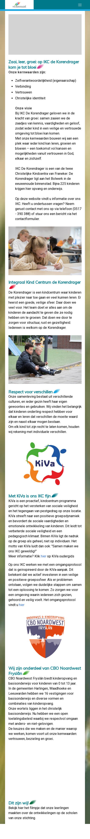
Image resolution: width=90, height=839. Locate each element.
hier (43, 556)
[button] (80, 5)
